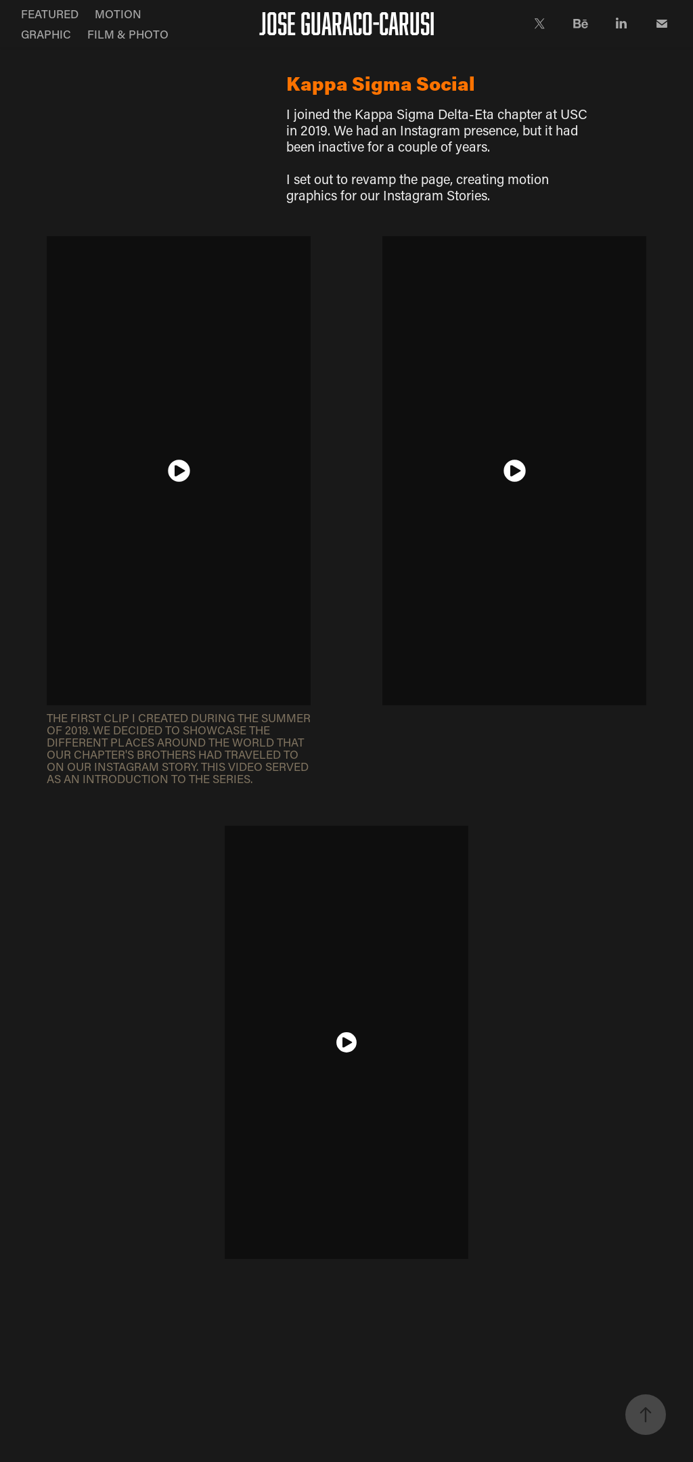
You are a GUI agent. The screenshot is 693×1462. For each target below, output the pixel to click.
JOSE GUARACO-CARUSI (346, 23)
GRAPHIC (46, 33)
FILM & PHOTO (128, 33)
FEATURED (50, 13)
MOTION (118, 13)
